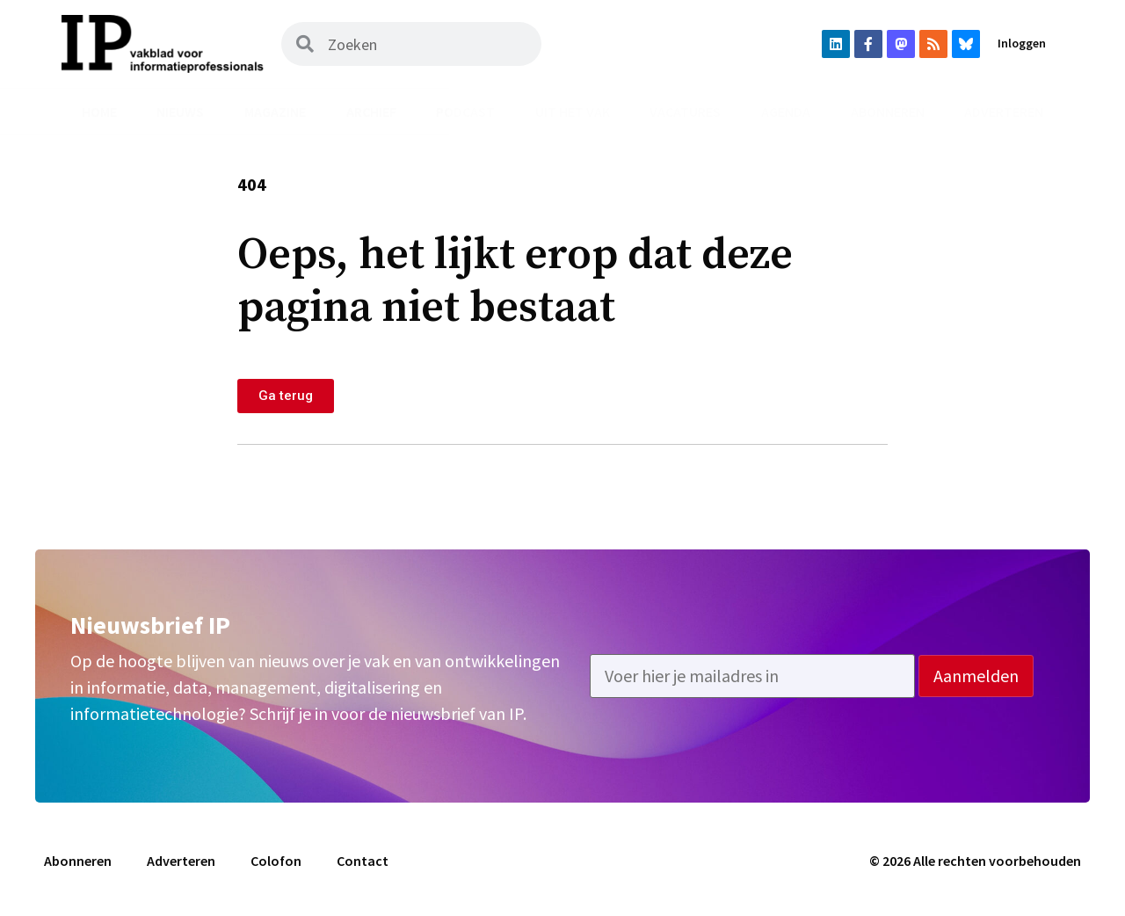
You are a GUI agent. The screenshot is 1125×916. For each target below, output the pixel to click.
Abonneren (888, 111)
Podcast (465, 111)
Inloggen (1022, 43)
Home (99, 111)
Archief (371, 111)
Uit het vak (572, 111)
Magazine (275, 111)
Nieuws (180, 111)
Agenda (785, 111)
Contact (362, 860)
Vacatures (685, 111)
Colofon (275, 860)
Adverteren (1003, 111)
